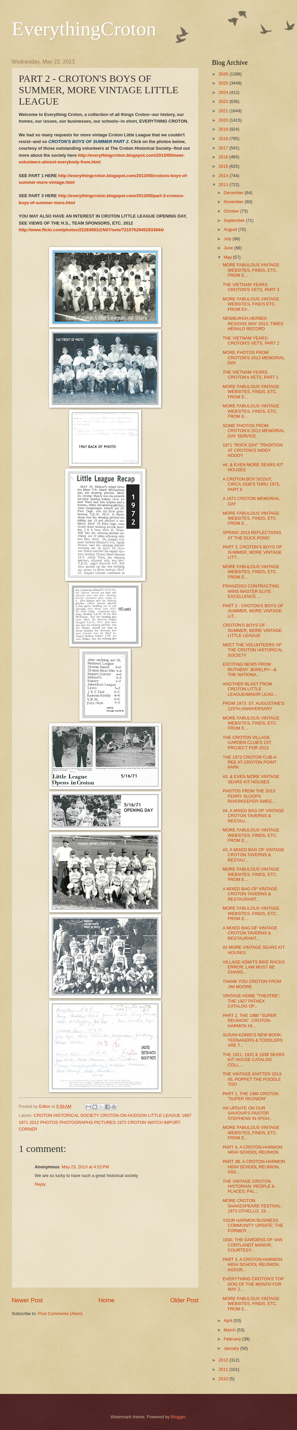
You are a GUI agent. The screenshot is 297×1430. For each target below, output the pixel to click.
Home (106, 1300)
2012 (224, 1359)
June (229, 247)
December (234, 192)
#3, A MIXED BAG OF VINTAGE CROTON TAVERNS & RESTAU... (253, 855)
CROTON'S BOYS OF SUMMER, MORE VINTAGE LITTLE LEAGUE (252, 630)
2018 (224, 138)
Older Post (184, 1300)
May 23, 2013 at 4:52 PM (85, 1166)
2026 (224, 74)
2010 (224, 1378)
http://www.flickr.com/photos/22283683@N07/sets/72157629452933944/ (91, 229)
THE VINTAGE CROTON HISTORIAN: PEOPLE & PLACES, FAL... (249, 1186)
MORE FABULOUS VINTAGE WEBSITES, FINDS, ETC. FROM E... (251, 270)
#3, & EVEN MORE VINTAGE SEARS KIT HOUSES (251, 779)
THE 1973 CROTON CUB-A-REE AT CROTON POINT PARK (250, 762)
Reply (40, 1184)
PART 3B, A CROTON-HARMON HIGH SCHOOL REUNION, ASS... (254, 1166)
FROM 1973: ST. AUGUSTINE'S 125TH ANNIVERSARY (253, 706)
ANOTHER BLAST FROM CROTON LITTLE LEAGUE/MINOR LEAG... (250, 689)
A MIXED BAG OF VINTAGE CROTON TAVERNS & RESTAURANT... (250, 894)
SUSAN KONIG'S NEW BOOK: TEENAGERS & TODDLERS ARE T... (253, 1040)
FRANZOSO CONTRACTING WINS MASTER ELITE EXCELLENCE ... (251, 591)
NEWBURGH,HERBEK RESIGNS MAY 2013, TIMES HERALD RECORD (253, 323)
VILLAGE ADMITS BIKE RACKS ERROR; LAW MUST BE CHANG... (254, 967)
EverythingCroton (84, 29)
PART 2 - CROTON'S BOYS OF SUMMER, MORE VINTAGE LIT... (253, 611)
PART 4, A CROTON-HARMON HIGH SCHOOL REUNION (252, 1150)
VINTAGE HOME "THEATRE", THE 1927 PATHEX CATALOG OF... (251, 1001)
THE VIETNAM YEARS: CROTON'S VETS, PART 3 (251, 287)
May (228, 257)
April (228, 1320)
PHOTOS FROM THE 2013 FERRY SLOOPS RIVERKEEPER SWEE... (249, 796)
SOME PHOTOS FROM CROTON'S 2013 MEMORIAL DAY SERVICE (254, 430)
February (233, 1338)
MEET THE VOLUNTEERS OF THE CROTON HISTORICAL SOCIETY (253, 650)
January (232, 1348)
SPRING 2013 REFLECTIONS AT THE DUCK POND (252, 535)
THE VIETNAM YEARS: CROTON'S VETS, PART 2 (251, 341)
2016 (224, 156)
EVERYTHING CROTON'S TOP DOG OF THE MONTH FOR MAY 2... (253, 1284)
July (228, 238)
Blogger (178, 1416)
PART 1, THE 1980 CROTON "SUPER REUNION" (251, 1096)
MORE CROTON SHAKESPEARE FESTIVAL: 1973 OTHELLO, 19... (252, 1205)
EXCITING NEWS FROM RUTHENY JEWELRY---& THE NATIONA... (249, 669)
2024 (224, 92)
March (230, 1329)
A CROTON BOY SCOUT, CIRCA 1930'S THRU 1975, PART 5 (251, 484)
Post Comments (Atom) (60, 1313)
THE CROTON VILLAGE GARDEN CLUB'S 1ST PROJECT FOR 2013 (247, 742)
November (234, 201)
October (232, 211)
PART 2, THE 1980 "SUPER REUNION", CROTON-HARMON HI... (249, 1020)
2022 (224, 101)
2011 (224, 1369)
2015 (224, 166)
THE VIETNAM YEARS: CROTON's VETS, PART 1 (250, 375)
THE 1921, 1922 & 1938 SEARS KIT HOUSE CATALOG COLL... (253, 1059)
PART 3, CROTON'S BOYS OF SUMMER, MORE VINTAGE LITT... (252, 552)
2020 (224, 120)
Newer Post (27, 1300)
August (231, 229)
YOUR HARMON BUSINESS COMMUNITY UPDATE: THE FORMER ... (253, 1225)
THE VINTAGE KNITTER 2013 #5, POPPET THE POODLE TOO (252, 1079)
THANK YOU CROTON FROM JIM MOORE (252, 984)
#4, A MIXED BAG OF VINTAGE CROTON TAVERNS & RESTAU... (253, 815)
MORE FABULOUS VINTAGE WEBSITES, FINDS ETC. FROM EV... (251, 304)
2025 (224, 83)
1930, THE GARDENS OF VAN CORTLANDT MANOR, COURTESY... (252, 1245)
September (235, 220)
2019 (224, 129)
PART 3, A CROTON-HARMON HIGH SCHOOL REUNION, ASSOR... (252, 1264)
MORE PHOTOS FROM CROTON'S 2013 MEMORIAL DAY (254, 357)
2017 (224, 147)
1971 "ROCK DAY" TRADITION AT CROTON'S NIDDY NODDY (253, 450)
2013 (224, 184)
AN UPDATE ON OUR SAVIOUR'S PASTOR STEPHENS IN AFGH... (248, 1113)
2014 (224, 175)
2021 (224, 110)
